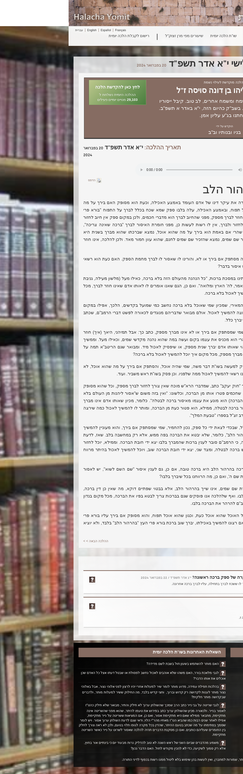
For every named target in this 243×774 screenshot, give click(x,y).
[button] (49, 92)
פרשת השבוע (185, 36)
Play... (126, 169)
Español (37, 30)
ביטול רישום (219, 703)
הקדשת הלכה (218, 671)
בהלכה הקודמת (213, 202)
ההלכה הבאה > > (27, 541)
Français (52, 30)
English (23, 30)
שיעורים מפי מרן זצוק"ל (116, 36)
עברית (10, 30)
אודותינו (222, 687)
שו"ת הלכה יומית (155, 36)
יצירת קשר (220, 695)
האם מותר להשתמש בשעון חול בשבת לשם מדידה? (114, 664)
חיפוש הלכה (212, 36)
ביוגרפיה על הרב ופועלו (211, 679)
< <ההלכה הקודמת (214, 541)
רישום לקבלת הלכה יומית (60, 36)
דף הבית (222, 663)
